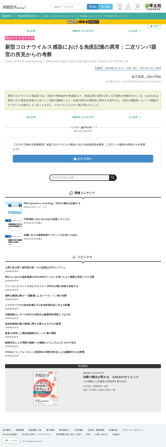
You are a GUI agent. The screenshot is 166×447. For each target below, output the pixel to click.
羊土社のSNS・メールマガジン (36, 434)
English (115, 434)
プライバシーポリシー (132, 430)
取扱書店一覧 (35, 430)
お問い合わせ (101, 434)
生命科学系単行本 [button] (28, 16)
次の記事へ (134, 31)
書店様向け (64, 430)
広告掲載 (79, 430)
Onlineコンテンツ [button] (91, 16)
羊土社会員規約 (10, 434)
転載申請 (113, 430)
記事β (105, 6)
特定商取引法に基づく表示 (68, 434)
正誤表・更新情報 (96, 430)
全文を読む (83, 158)
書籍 (93, 6)
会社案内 (7, 430)
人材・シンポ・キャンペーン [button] (60, 16)
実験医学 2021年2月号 (83, 31)
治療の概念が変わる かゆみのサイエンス (111, 377)
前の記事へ (32, 31)
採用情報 (20, 430)
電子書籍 (50, 430)
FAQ (88, 434)
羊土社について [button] (115, 16)
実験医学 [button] (8, 16)
